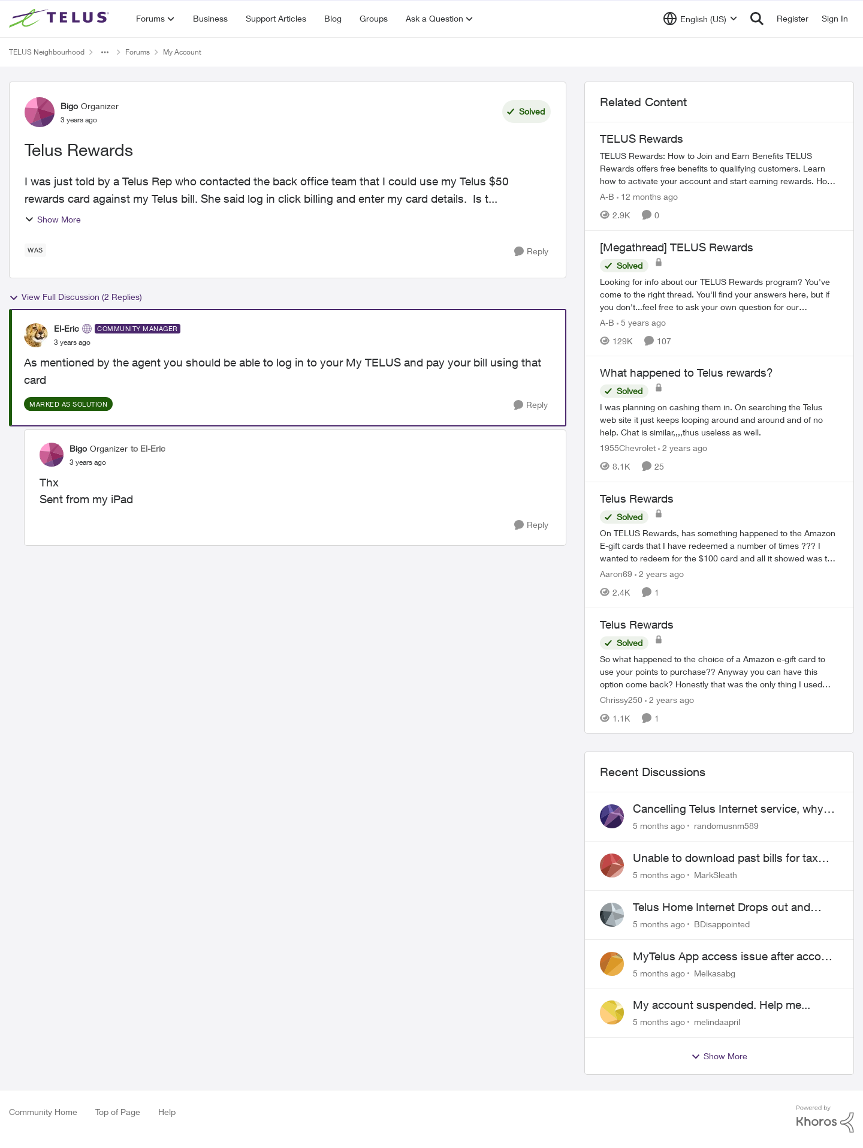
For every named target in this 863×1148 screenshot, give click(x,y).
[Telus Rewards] (719, 545)
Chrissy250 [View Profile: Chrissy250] (621, 699)
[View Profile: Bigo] (40, 112)
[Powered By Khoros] (825, 1119)
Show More (53, 219)
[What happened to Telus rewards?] (719, 419)
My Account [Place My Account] (182, 51)
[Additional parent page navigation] (105, 52)
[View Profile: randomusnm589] (612, 816)
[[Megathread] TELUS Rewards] (719, 293)
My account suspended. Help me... (721, 1004)
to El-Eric (148, 448)
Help (167, 1112)
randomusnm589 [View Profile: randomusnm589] (726, 826)
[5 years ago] (641, 321)
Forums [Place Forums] (137, 51)
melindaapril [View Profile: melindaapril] (717, 1022)
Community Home (43, 1112)
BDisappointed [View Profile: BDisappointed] (722, 924)
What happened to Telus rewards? (686, 372)
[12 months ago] (647, 196)
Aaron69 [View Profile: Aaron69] (616, 574)
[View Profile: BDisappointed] (612, 915)
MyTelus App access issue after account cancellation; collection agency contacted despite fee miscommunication (735, 956)
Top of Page (117, 1112)
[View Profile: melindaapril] (612, 1012)
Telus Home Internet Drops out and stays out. (721, 907)
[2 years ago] (682, 447)
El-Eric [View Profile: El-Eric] (66, 328)
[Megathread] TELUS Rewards (676, 247)
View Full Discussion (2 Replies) (75, 296)
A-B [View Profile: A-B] (607, 196)
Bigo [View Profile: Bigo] (69, 106)
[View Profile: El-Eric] (36, 335)
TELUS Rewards (641, 138)
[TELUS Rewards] (719, 168)
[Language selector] (700, 19)
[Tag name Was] (35, 250)
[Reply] (531, 252)
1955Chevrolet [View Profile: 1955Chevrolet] (628, 448)
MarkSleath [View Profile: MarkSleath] (715, 875)
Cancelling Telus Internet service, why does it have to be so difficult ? (728, 809)
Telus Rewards (637, 498)
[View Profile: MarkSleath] (612, 865)
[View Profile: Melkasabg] (612, 964)
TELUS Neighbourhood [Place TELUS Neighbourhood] (47, 51)
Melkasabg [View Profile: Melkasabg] (714, 972)
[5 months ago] (659, 825)
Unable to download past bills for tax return (725, 858)
